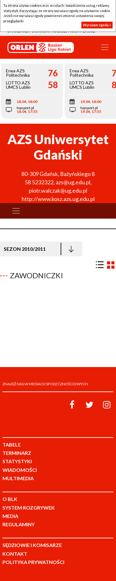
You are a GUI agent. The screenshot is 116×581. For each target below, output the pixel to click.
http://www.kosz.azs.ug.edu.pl (58, 198)
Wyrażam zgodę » (97, 25)
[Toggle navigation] (105, 47)
